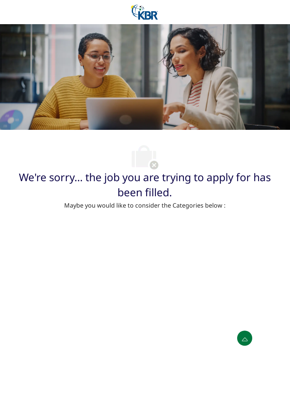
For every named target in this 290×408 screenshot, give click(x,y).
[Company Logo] (144, 11)
